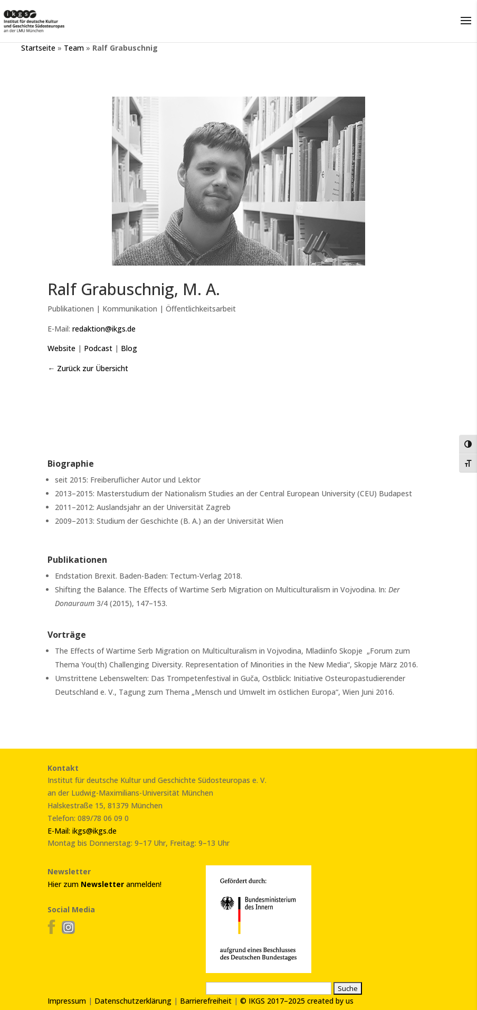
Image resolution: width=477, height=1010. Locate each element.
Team (74, 48)
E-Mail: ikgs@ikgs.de (82, 831)
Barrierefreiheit (206, 1001)
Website (61, 348)
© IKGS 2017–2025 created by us (297, 1001)
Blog (129, 348)
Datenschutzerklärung (132, 1001)
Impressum (66, 1001)
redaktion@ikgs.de (104, 329)
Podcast (98, 348)
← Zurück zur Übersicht (87, 368)
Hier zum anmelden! (104, 884)
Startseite (38, 48)
